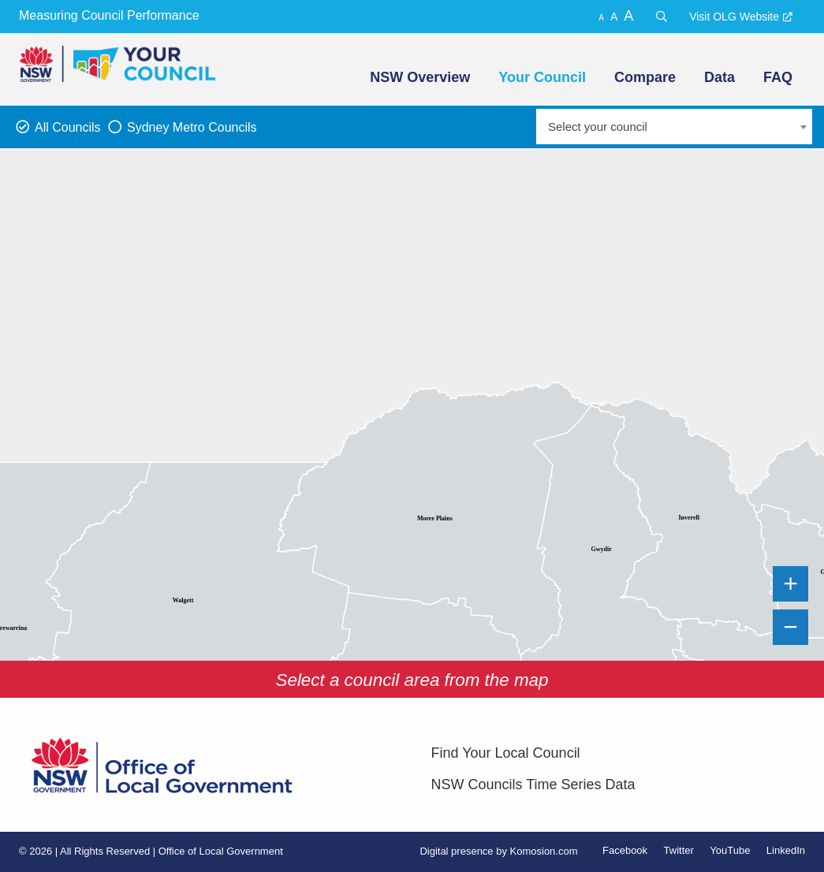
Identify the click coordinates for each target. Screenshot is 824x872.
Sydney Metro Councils (192, 127)
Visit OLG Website (734, 16)
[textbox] (674, 126)
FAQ (777, 77)
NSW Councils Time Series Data (533, 784)
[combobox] (674, 126)
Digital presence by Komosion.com (498, 851)
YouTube (730, 850)
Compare (645, 77)
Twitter (679, 850)
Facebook (624, 850)
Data (719, 77)
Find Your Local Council (505, 753)
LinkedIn (785, 850)
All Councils (68, 127)
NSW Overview (420, 77)
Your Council (542, 77)
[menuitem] (418, 77)
